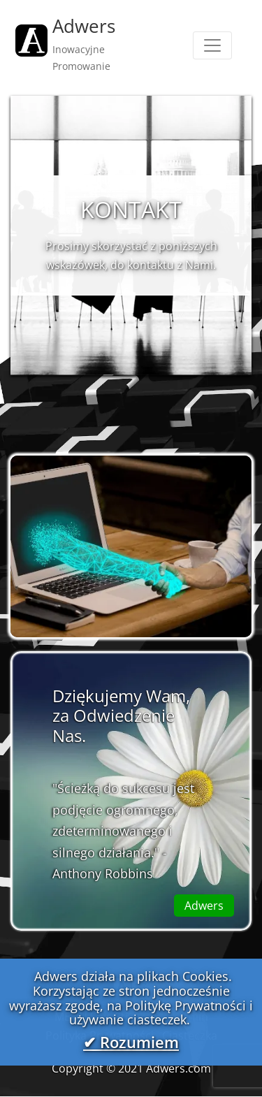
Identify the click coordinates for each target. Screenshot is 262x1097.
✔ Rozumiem (131, 1043)
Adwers (204, 905)
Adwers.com (178, 1068)
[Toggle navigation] (212, 45)
